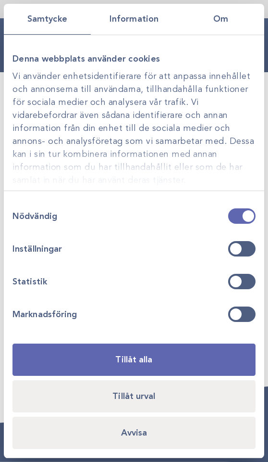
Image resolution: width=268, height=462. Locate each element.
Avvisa (134, 432)
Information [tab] (134, 18)
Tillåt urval (133, 396)
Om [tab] (220, 18)
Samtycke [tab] (47, 18)
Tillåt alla (133, 359)
